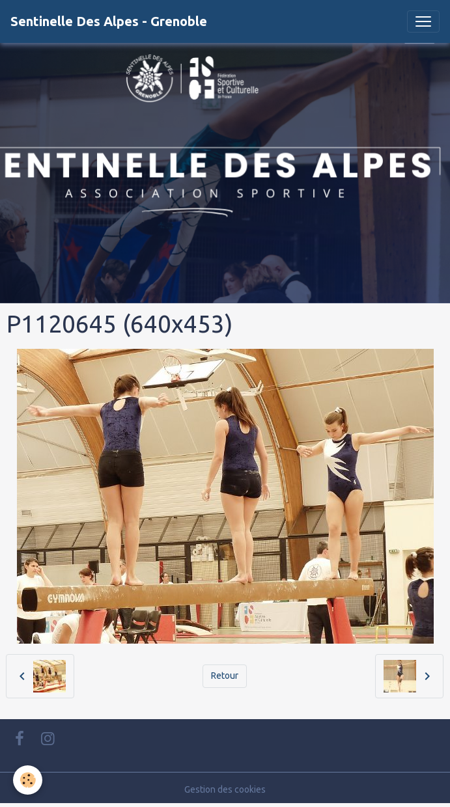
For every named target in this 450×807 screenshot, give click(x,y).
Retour (224, 675)
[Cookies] (27, 780)
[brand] (108, 21)
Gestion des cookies (225, 789)
